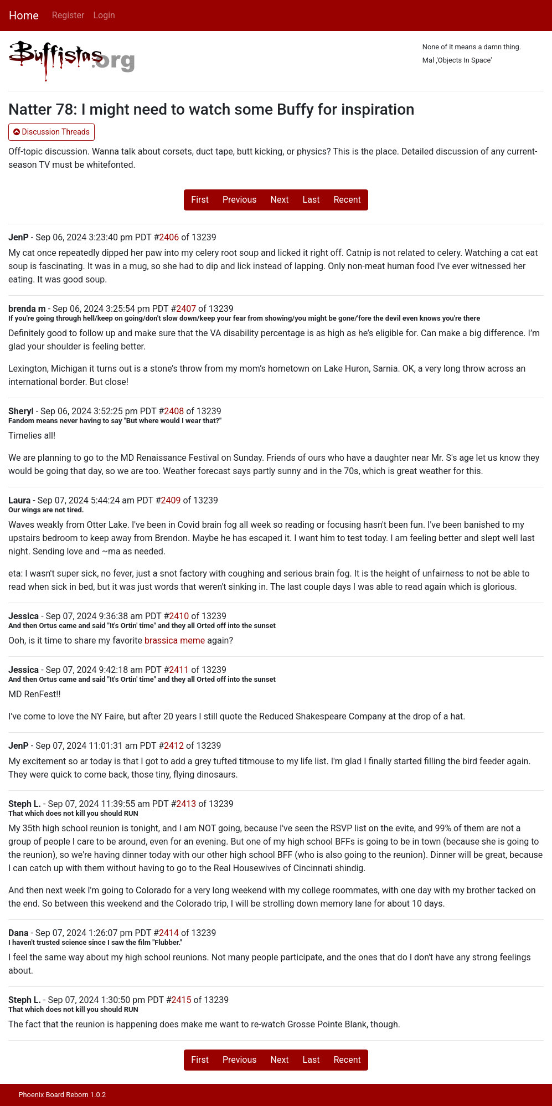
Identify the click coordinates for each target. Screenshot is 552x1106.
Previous (240, 199)
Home (24, 15)
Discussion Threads (51, 131)
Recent (346, 199)
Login (104, 15)
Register (68, 15)
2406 (169, 237)
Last (311, 199)
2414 (169, 933)
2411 (179, 670)
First (200, 199)
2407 (186, 308)
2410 (179, 616)
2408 (174, 411)
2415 (182, 1000)
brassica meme (175, 640)
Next (280, 199)
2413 (186, 804)
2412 (174, 745)
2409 (171, 500)
